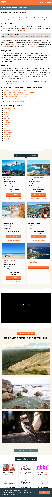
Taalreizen (6, 139)
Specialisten (7, 126)
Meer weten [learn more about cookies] (16, 494)
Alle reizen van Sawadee (13, 240)
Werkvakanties (7, 137)
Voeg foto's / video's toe (26, 333)
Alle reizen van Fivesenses (14, 281)
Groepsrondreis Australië (10, 219)
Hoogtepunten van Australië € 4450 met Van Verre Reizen (20, 92)
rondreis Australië (43, 36)
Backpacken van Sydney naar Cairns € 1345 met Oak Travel (19, 96)
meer (7, 474)
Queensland (32, 45)
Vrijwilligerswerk (8, 133)
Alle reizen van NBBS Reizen (13, 198)
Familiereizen (7, 135)
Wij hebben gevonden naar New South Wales (38, 262)
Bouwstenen (7, 124)
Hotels (5, 128)
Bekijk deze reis (13, 195)
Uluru (12, 30)
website (12, 474)
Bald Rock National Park (18, 81)
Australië (33, 28)
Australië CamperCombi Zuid (11, 260)
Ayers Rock (23, 30)
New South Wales (12, 45)
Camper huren (7, 112)
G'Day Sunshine (7, 177)
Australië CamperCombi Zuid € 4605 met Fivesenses (18, 99)
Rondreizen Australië (9, 108)
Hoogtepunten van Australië (35, 177)
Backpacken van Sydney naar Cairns (38, 219)
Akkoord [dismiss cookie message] (44, 492)
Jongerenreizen (8, 141)
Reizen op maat (8, 120)
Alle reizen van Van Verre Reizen (38, 198)
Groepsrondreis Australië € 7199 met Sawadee (17, 94)
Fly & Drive (6, 116)
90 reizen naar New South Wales (16, 36)
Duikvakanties (7, 130)
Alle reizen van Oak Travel (38, 240)
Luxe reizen (7, 122)
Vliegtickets (7, 110)
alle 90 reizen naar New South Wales (14, 101)
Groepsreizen (7, 118)
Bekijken (38, 267)
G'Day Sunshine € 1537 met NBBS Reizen (15, 90)
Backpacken (7, 114)
